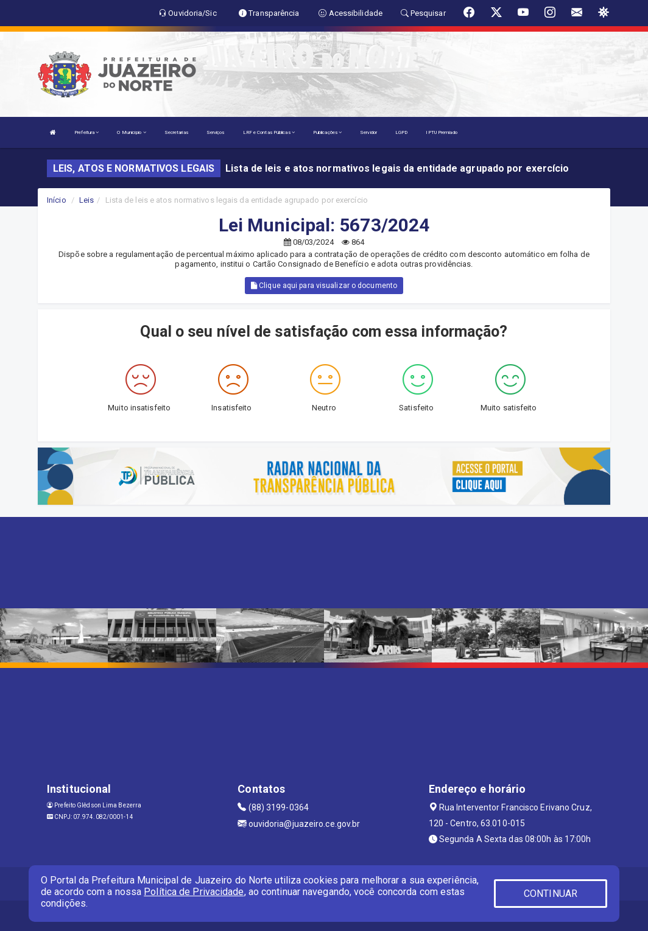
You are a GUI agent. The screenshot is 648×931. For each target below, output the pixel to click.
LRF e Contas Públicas (269, 132)
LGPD (401, 132)
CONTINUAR (550, 893)
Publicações (327, 132)
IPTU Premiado (441, 132)
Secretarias (176, 132)
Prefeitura (86, 132)
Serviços (215, 132)
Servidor (368, 132)
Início (56, 200)
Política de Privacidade (194, 892)
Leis (86, 200)
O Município (131, 132)
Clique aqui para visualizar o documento (324, 285)
